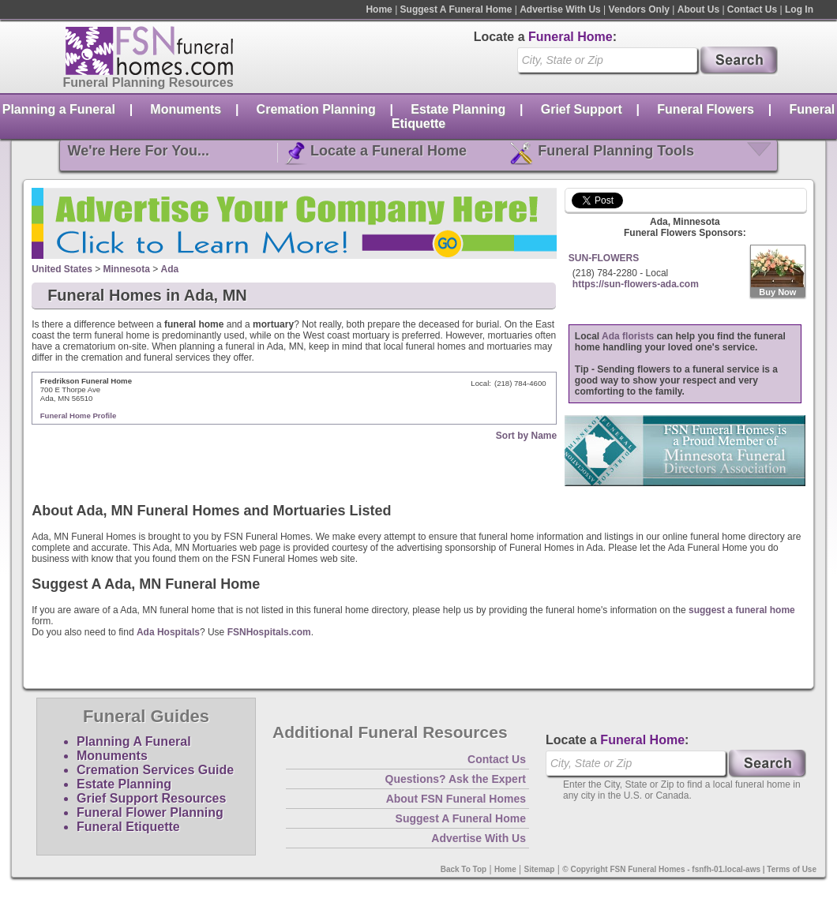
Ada (170, 269)
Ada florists (628, 336)
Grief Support (581, 109)
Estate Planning (458, 109)
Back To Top (464, 869)
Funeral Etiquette (128, 826)
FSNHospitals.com (269, 632)
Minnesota (126, 269)
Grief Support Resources (151, 798)
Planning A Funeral (134, 741)
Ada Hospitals (168, 632)
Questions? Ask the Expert (455, 779)
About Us (698, 9)
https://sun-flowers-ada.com (635, 284)
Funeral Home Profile (78, 415)
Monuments (185, 109)
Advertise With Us (560, 9)
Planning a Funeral (58, 109)
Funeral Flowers (705, 109)
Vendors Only (639, 9)
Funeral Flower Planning (150, 812)
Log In (799, 9)
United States (62, 269)
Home (379, 9)
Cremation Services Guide (155, 770)
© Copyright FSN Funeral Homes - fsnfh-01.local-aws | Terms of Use (689, 869)
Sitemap (539, 869)
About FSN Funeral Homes (456, 798)
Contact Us (752, 9)
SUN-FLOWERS (604, 258)
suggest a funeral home (742, 610)
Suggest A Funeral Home (456, 9)
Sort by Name (526, 435)
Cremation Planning (316, 109)
